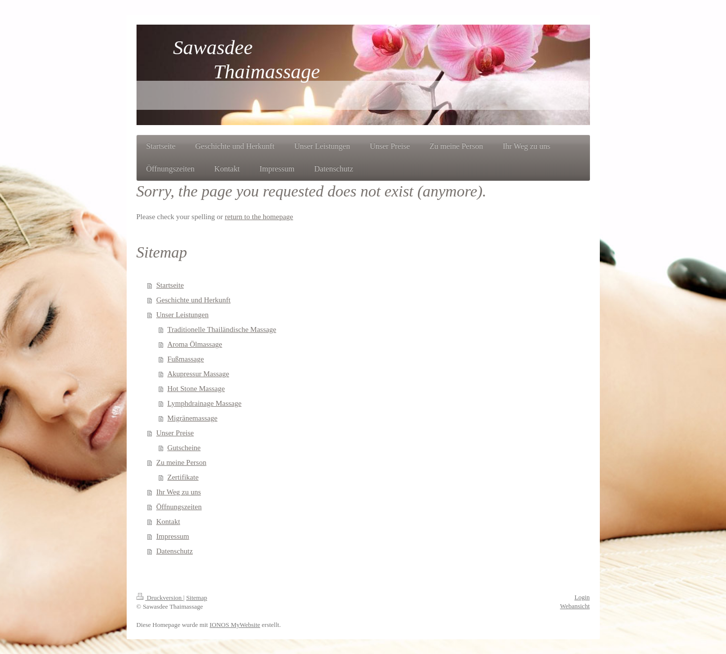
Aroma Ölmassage (195, 344)
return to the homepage (259, 217)
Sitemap (196, 597)
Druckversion (160, 597)
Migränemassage (193, 418)
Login (581, 597)
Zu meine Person (181, 462)
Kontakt (168, 521)
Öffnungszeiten (179, 507)
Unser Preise (175, 433)
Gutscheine (184, 448)
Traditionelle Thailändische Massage (222, 329)
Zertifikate (183, 477)
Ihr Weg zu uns (178, 492)
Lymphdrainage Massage (205, 403)
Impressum (172, 536)
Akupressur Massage (198, 374)
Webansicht (574, 606)
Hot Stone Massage (196, 388)
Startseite (170, 285)
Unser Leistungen (182, 315)
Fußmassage (186, 359)
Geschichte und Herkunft (193, 300)
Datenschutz (174, 551)
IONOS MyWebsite (234, 624)
